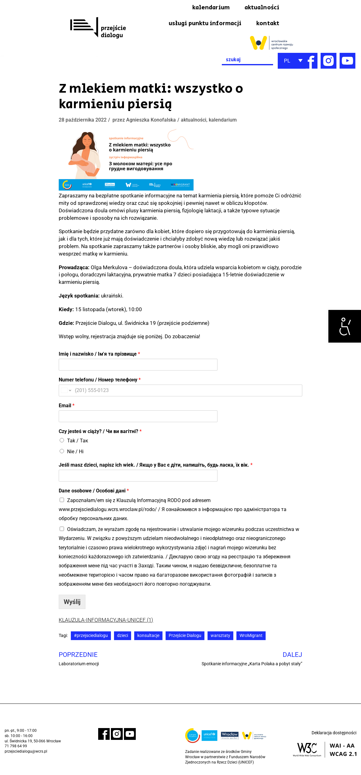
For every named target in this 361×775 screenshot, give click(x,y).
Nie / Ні (75, 452)
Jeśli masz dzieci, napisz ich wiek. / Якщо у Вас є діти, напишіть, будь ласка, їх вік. (156, 466)
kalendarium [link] (208, 7)
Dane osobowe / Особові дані (94, 492)
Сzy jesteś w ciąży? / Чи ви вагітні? (100, 432)
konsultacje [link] (148, 636)
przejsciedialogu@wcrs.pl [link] (26, 752)
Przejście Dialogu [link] (185, 636)
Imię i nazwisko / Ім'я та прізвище (99, 355)
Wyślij (72, 602)
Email (67, 406)
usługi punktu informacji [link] (202, 24)
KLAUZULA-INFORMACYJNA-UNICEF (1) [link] (106, 620)
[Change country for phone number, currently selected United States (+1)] (66, 391)
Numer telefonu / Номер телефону (100, 381)
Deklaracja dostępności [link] (334, 733)
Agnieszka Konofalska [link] (151, 121)
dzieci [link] (122, 636)
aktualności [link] (261, 7)
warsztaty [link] (220, 636)
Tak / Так (77, 442)
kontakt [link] (267, 24)
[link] (344, 326)
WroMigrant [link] (251, 636)
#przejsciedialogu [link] (91, 636)
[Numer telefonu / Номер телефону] (180, 391)
